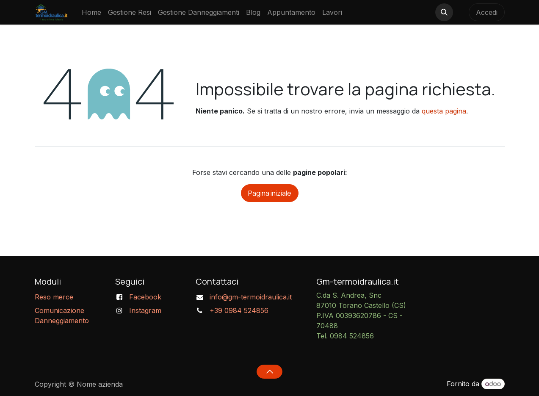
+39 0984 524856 (239, 310)
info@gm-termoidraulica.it (251, 297)
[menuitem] (91, 12)
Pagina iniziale (269, 193)
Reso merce (54, 297)
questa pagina (444, 111)
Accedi (487, 12)
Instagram (145, 310)
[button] (444, 12)
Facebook (145, 297)
